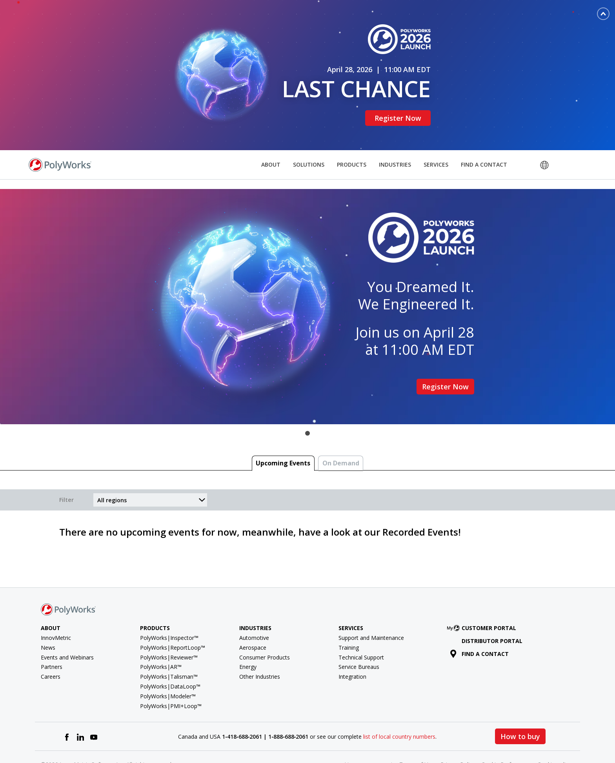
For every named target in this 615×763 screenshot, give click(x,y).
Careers (50, 652)
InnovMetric (56, 613)
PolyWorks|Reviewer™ (169, 632)
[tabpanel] (307, 282)
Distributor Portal (492, 616)
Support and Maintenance (371, 613)
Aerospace (252, 622)
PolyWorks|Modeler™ (168, 671)
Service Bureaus (358, 642)
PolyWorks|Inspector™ (169, 613)
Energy (248, 642)
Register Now (401, 105)
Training (348, 622)
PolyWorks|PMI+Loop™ (171, 681)
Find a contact (479, 628)
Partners (51, 642)
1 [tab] (307, 408)
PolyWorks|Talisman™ (169, 652)
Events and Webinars (67, 632)
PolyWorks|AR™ (161, 642)
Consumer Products (264, 632)
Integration (352, 652)
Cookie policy (554, 739)
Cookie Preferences (506, 739)
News (48, 622)
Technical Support (361, 632)
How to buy (520, 711)
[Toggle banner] (603, 13)
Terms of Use (416, 739)
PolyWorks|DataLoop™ (170, 661)
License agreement (368, 739)
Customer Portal (483, 603)
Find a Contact (484, 139)
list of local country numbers (399, 711)
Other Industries (259, 652)
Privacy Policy (457, 739)
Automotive (254, 613)
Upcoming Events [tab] (283, 438)
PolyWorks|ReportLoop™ (172, 622)
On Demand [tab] (340, 438)
